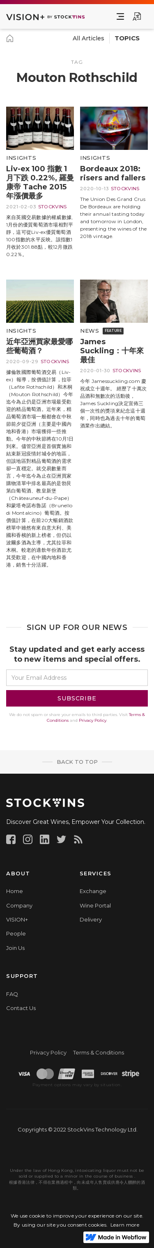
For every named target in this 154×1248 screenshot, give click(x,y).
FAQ (12, 994)
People (16, 933)
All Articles (88, 38)
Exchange (93, 891)
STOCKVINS (52, 207)
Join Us (15, 948)
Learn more (125, 1225)
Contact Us (21, 1008)
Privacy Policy (92, 720)
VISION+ (17, 919)
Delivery (91, 919)
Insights (21, 158)
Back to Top (77, 761)
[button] (120, 16)
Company (19, 905)
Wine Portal (95, 905)
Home (14, 891)
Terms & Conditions (98, 1052)
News (89, 331)
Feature (113, 331)
